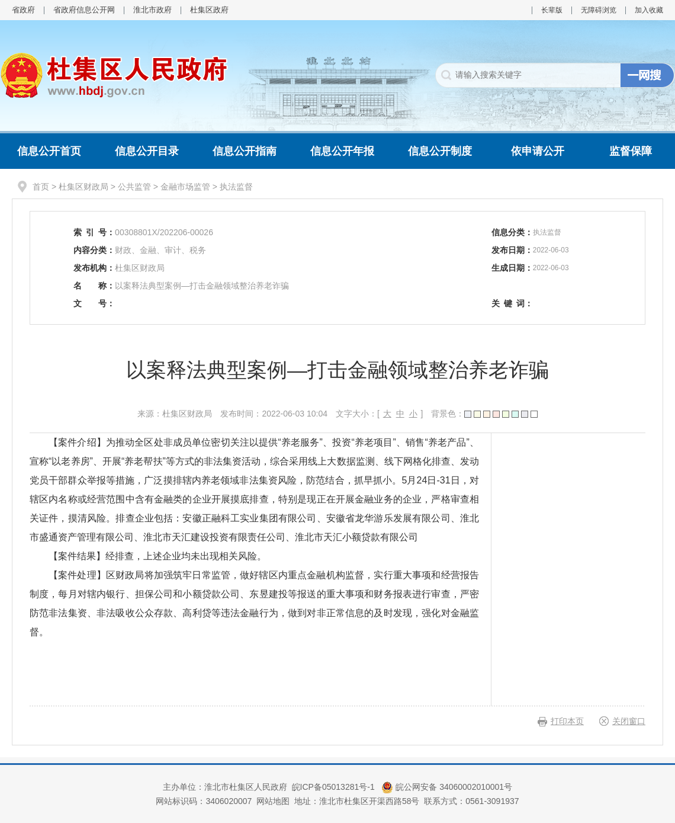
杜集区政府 (209, 9)
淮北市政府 (152, 9)
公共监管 (134, 186)
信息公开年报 (342, 151)
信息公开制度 (440, 151)
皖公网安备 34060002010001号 (446, 787)
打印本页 (567, 721)
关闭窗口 (628, 721)
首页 (41, 186)
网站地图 (273, 801)
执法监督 (236, 186)
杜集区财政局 (83, 186)
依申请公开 (537, 151)
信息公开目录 (147, 151)
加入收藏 (649, 10)
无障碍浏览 (598, 10)
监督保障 (630, 151)
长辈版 (551, 10)
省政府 (23, 9)
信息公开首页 (49, 151)
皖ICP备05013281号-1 (334, 787)
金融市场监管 (185, 186)
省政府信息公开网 (84, 9)
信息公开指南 (245, 151)
